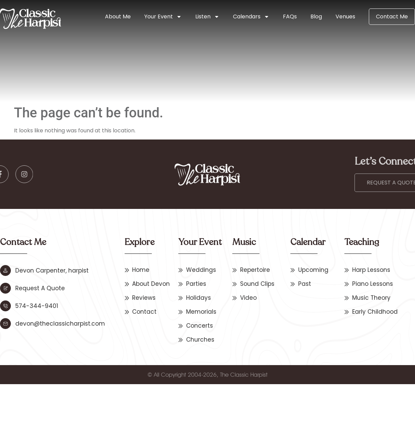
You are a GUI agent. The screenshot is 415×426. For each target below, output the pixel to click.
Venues (345, 16)
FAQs (290, 16)
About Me (118, 16)
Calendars (251, 17)
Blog (316, 16)
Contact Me (392, 16)
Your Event (163, 17)
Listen (207, 17)
